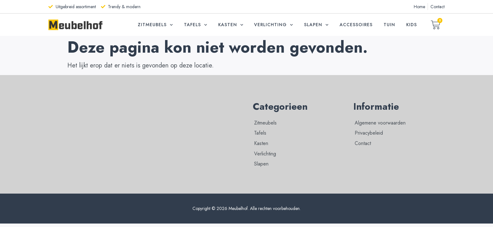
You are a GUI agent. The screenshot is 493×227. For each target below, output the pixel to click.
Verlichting (273, 25)
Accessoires (356, 24)
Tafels (195, 25)
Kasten (230, 25)
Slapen (316, 25)
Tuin (389, 24)
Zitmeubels (155, 25)
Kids (411, 24)
